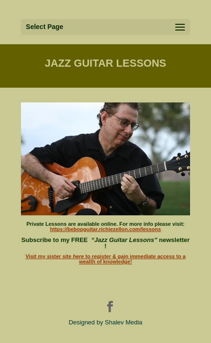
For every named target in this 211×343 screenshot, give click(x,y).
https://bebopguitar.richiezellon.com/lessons (105, 229)
